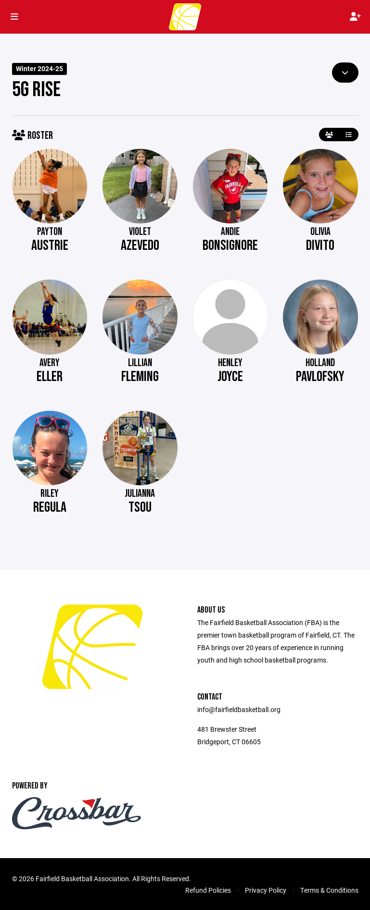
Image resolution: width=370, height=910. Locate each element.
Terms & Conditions (329, 890)
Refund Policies (208, 890)
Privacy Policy (265, 890)
